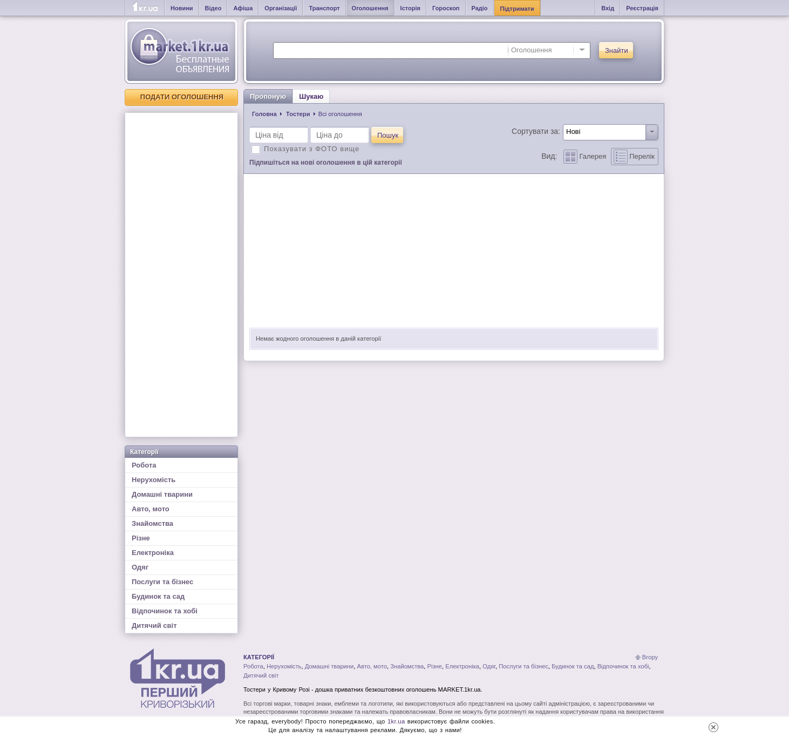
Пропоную (268, 96)
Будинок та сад (158, 596)
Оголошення (370, 8)
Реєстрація (642, 8)
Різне (141, 538)
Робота (144, 465)
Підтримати (517, 8)
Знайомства (152, 523)
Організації (280, 8)
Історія (410, 8)
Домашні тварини (162, 494)
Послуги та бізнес (162, 582)
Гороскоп (446, 8)
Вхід (607, 8)
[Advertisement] (181, 275)
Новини (182, 8)
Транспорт (324, 8)
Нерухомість (153, 480)
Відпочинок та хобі (165, 611)
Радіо (480, 8)
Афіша (243, 8)
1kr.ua (396, 721)
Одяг (140, 567)
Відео (213, 8)
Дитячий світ (154, 625)
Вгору (650, 657)
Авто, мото (150, 509)
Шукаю (311, 96)
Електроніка (153, 553)
